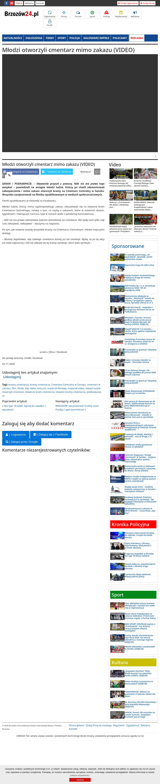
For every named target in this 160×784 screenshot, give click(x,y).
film (14, 388)
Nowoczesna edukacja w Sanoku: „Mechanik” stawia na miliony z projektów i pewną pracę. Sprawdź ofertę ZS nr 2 (139, 299)
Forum (78, 14)
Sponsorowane (128, 246)
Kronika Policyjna (130, 524)
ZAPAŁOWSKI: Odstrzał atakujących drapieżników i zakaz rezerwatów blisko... (144, 206)
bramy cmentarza (40, 384)
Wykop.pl (85, 171)
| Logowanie (16, 434)
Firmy (63, 14)
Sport (92, 14)
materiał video (76, 388)
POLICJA (74, 38)
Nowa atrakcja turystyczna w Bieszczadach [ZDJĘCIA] (139, 682)
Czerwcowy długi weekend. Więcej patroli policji (138, 575)
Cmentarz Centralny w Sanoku (68, 384)
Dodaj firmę (147, 3)
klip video (30, 388)
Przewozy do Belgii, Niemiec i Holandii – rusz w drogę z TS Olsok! (139, 436)
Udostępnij (12, 376)
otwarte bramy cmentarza (71, 392)
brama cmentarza (18, 384)
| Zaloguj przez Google (22, 441)
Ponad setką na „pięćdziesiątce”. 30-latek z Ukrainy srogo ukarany (140, 566)
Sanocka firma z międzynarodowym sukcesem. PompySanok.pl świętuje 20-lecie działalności (140, 426)
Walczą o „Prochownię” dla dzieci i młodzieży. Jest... (119, 204)
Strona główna (76, 725)
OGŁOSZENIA (34, 38)
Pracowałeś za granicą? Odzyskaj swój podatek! (140, 350)
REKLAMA (137, 38)
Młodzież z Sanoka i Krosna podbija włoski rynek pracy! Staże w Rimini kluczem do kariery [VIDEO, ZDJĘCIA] (138, 321)
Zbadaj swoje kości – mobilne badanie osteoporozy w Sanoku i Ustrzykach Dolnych (140, 489)
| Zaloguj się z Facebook (51, 434)
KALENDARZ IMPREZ (96, 38)
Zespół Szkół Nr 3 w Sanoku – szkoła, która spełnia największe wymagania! (140, 331)
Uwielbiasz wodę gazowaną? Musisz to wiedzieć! (138, 445)
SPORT (62, 38)
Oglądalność (132, 725)
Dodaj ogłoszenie (128, 3)
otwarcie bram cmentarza (40, 392)
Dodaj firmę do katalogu (99, 725)
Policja (106, 14)
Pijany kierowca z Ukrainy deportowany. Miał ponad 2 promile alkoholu (138, 545)
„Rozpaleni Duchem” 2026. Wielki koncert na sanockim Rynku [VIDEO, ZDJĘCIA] (138, 673)
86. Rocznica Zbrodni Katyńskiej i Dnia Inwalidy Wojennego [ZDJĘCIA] (140, 704)
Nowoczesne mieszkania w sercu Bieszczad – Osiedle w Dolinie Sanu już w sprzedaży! (139, 414)
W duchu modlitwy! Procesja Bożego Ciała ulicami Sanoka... (144, 183)
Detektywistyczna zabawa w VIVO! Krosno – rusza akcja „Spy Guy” (140, 510)
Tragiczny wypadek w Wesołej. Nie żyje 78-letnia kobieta (139, 554)
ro (3, 395)
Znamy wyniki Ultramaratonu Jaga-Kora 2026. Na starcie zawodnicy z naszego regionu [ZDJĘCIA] (139, 638)
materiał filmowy (56, 388)
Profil (49, 23)
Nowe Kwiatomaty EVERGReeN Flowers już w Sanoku (140, 392)
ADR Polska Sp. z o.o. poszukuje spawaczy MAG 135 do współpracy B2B (140, 288)
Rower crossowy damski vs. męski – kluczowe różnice (138, 361)
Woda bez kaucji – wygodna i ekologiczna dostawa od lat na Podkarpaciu (139, 309)
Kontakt (40, 3)
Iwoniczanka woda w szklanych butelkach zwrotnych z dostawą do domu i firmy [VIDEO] (140, 468)
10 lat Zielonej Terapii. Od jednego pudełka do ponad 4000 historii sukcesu (140, 372)
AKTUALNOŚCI (13, 38)
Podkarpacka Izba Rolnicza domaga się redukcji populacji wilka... (120, 183)
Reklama (29, 3)
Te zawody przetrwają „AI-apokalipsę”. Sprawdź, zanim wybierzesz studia (138, 256)
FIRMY (50, 38)
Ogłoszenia (49, 14)
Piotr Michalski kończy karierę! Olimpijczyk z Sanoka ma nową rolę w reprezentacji (140, 605)
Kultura (120, 662)
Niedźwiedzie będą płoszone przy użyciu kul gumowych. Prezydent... (120, 229)
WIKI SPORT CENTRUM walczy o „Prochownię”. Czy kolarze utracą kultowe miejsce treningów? (140, 627)
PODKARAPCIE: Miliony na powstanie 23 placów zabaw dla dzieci (140, 694)
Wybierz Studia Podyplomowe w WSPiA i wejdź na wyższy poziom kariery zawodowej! (140, 478)
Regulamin (119, 725)
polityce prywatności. (80, 775)
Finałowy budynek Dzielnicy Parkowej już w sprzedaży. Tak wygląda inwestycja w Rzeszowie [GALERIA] (140, 500)
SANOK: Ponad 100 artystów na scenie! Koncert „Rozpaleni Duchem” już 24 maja (140, 714)
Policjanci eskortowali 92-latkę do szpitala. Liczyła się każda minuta (139, 535)
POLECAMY (120, 38)
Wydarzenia (121, 14)
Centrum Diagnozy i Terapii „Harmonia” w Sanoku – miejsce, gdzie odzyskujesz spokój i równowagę (140, 458)
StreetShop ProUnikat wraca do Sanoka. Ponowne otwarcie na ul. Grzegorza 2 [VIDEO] (140, 341)
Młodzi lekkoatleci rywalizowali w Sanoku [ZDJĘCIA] (140, 647)
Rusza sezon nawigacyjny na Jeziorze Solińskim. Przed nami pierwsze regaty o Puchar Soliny (140, 615)
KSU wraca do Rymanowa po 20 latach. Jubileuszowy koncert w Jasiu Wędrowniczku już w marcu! (140, 404)
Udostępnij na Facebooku (21, 171)
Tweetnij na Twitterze (56, 171)
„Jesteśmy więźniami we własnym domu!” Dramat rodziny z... (145, 229)
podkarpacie (94, 392)
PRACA (18, 3)
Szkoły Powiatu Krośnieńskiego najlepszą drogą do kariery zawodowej (140, 277)
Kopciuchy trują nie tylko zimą (139, 265)
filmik (21, 388)
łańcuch (41, 388)
